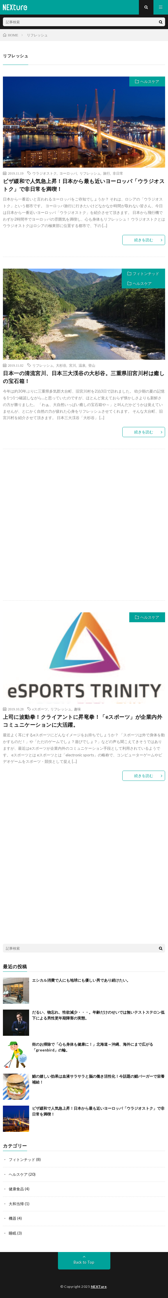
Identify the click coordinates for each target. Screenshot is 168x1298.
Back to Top (84, 1262)
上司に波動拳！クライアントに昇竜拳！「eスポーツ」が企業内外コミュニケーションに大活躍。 (82, 721)
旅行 (106, 173)
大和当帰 (16, 1203)
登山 (91, 365)
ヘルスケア (149, 81)
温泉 (82, 365)
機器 (12, 1218)
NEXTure (99, 1286)
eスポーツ (40, 709)
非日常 (118, 173)
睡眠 (12, 1233)
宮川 (72, 365)
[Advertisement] (84, 525)
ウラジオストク (44, 173)
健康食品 (16, 1189)
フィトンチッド (146, 273)
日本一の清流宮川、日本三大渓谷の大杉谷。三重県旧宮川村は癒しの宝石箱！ (84, 377)
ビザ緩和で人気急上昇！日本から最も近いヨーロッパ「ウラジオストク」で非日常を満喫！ (84, 185)
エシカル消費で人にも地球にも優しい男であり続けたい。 (81, 980)
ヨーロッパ (68, 173)
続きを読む (143, 239)
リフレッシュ (89, 173)
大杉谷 (61, 365)
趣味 (77, 709)
